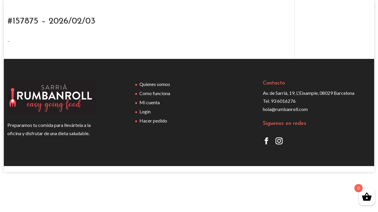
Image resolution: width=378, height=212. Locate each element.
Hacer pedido (153, 120)
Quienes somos (154, 84)
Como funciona (154, 93)
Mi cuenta (149, 102)
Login (145, 111)
